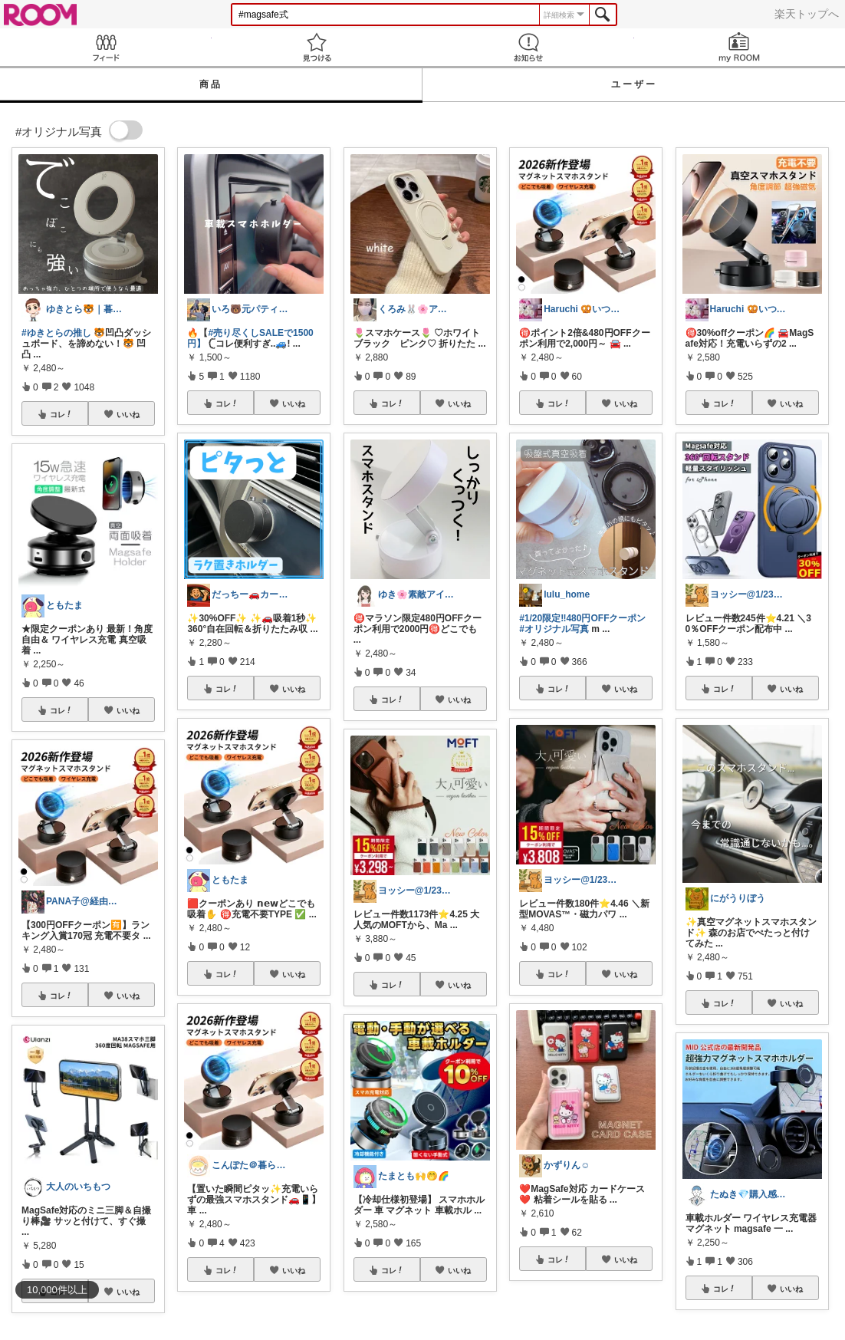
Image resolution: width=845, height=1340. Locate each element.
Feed (106, 47)
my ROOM (740, 47)
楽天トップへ (806, 14)
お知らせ (528, 47)
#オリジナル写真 (554, 629)
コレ (61, 414)
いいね (128, 414)
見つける (317, 47)
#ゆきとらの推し (56, 333)
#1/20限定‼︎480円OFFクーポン (582, 618)
